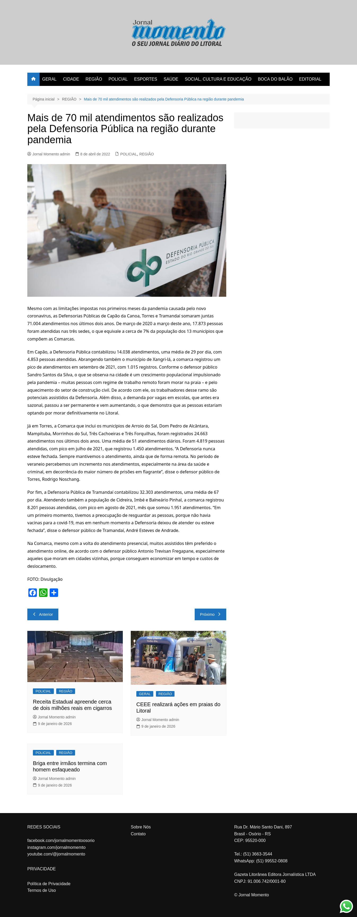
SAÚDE (171, 79)
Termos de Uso (41, 890)
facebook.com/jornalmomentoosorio (60, 840)
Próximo (210, 614)
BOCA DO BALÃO (275, 79)
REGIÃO (94, 79)
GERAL (49, 79)
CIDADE (71, 79)
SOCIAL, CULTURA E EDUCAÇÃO (218, 79)
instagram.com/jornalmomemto (56, 847)
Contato (138, 834)
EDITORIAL (310, 79)
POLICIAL (118, 79)
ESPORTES (145, 79)
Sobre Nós (141, 827)
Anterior (43, 614)
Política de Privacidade (49, 883)
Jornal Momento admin (48, 154)
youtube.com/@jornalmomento (56, 854)
